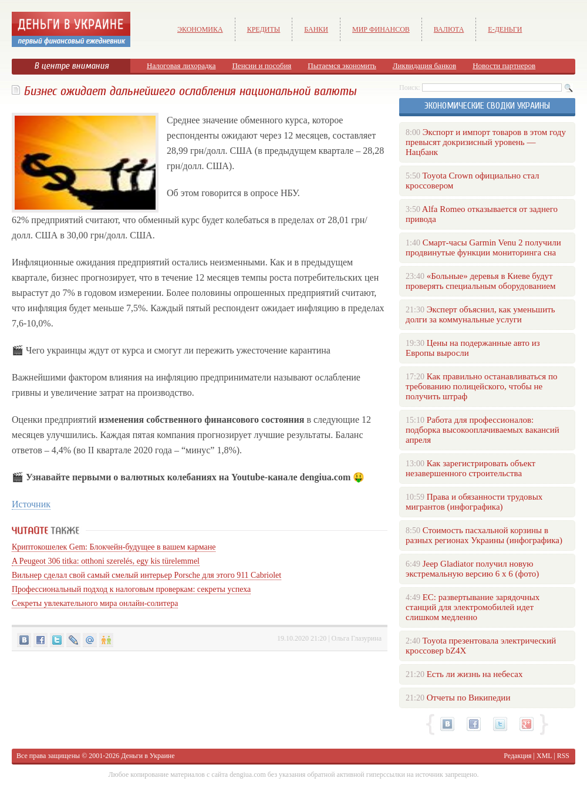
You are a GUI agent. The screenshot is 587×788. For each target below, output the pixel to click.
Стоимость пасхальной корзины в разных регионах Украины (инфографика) (484, 535)
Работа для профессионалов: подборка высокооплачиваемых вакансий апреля (482, 429)
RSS (563, 756)
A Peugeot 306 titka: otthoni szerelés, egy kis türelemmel (106, 561)
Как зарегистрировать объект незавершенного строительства (470, 468)
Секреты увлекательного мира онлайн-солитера (95, 603)
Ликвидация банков (424, 65)
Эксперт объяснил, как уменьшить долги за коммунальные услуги (480, 314)
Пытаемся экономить (342, 65)
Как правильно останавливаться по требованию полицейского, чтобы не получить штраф (481, 386)
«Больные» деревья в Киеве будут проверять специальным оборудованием (480, 281)
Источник (31, 504)
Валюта (449, 29)
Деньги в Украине (147, 756)
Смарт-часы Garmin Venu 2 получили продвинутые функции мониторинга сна (483, 247)
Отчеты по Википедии (469, 697)
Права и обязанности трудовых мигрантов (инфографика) (474, 501)
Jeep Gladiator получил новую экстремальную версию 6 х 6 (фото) (472, 568)
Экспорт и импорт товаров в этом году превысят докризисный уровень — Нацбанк (486, 142)
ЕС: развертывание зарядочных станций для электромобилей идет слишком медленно (472, 607)
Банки (316, 29)
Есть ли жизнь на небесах (475, 674)
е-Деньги (505, 29)
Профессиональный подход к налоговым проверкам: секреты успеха (131, 589)
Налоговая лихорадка (181, 65)
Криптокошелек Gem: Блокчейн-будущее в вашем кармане (113, 547)
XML (544, 756)
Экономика (200, 29)
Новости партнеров (504, 65)
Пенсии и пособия (261, 65)
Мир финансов (381, 29)
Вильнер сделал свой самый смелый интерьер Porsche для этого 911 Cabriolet (146, 575)
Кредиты (264, 29)
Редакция (517, 756)
